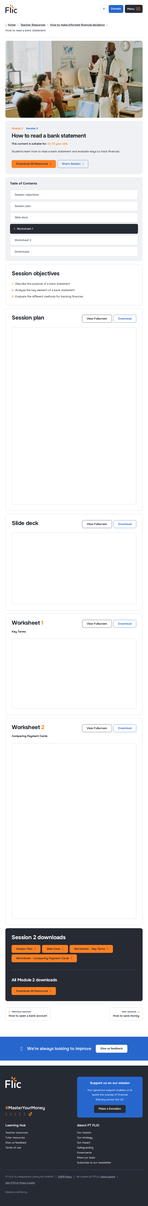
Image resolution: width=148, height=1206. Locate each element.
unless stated (107, 1176)
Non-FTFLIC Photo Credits (20, 1182)
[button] (134, 9)
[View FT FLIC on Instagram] (6, 1114)
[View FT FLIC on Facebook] (11, 1114)
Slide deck (21, 217)
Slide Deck (55, 949)
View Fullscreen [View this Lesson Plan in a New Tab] (97, 318)
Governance (84, 1152)
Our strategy (84, 1137)
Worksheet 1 (25, 228)
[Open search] (104, 9)
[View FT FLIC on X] (24, 1114)
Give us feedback (111, 1048)
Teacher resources (16, 1132)
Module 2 (17, 128)
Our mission (84, 1132)
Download (125, 623)
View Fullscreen (97, 623)
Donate (116, 8)
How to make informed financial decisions (77, 25)
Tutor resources (15, 1137)
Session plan (23, 206)
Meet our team (86, 1157)
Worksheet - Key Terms (91, 949)
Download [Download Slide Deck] (125, 524)
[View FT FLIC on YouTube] (15, 1114)
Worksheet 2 (23, 240)
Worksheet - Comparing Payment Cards (44, 958)
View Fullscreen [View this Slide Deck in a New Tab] (97, 524)
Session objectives (27, 194)
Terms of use (13, 1147)
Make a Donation (110, 1108)
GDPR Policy (65, 1176)
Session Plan (26, 949)
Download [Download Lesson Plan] (125, 318)
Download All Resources (33, 164)
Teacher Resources (32, 25)
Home (10, 25)
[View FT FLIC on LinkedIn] (20, 1114)
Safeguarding (85, 1147)
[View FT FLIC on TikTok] (30, 1115)
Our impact (83, 1142)
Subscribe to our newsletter (94, 1162)
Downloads (22, 251)
